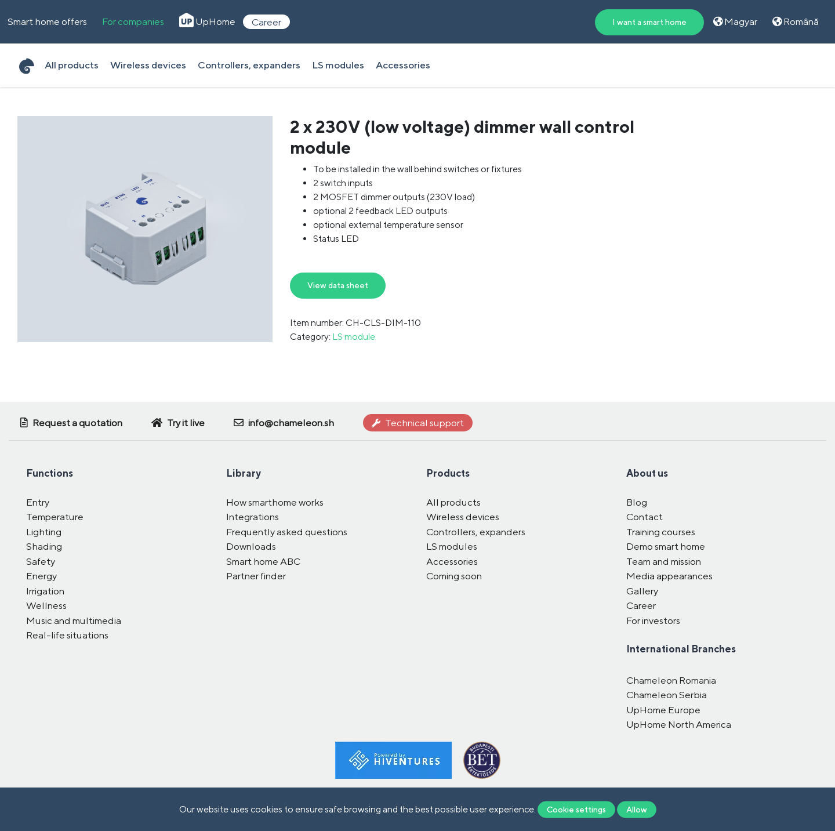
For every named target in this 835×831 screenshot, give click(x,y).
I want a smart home (649, 22)
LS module (353, 336)
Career (266, 21)
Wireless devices (148, 65)
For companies (133, 21)
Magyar (735, 21)
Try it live (178, 423)
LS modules (338, 65)
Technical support (418, 423)
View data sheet (337, 285)
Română (795, 21)
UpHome (207, 21)
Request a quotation (71, 423)
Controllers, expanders (249, 65)
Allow (636, 809)
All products (72, 65)
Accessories (403, 65)
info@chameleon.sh (284, 423)
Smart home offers (47, 21)
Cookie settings (576, 809)
